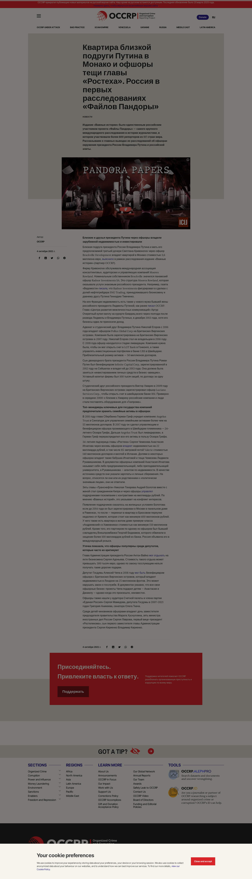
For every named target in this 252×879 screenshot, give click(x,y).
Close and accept (203, 861)
